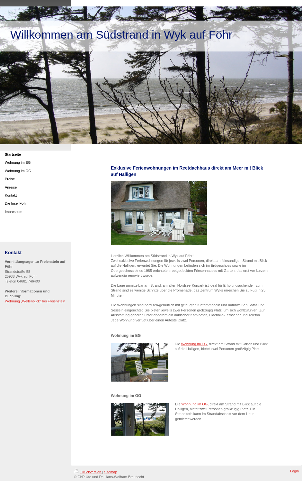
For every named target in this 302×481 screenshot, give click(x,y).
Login (294, 471)
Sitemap (110, 472)
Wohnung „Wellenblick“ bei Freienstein (35, 301)
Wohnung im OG (195, 404)
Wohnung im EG (194, 344)
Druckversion (88, 472)
